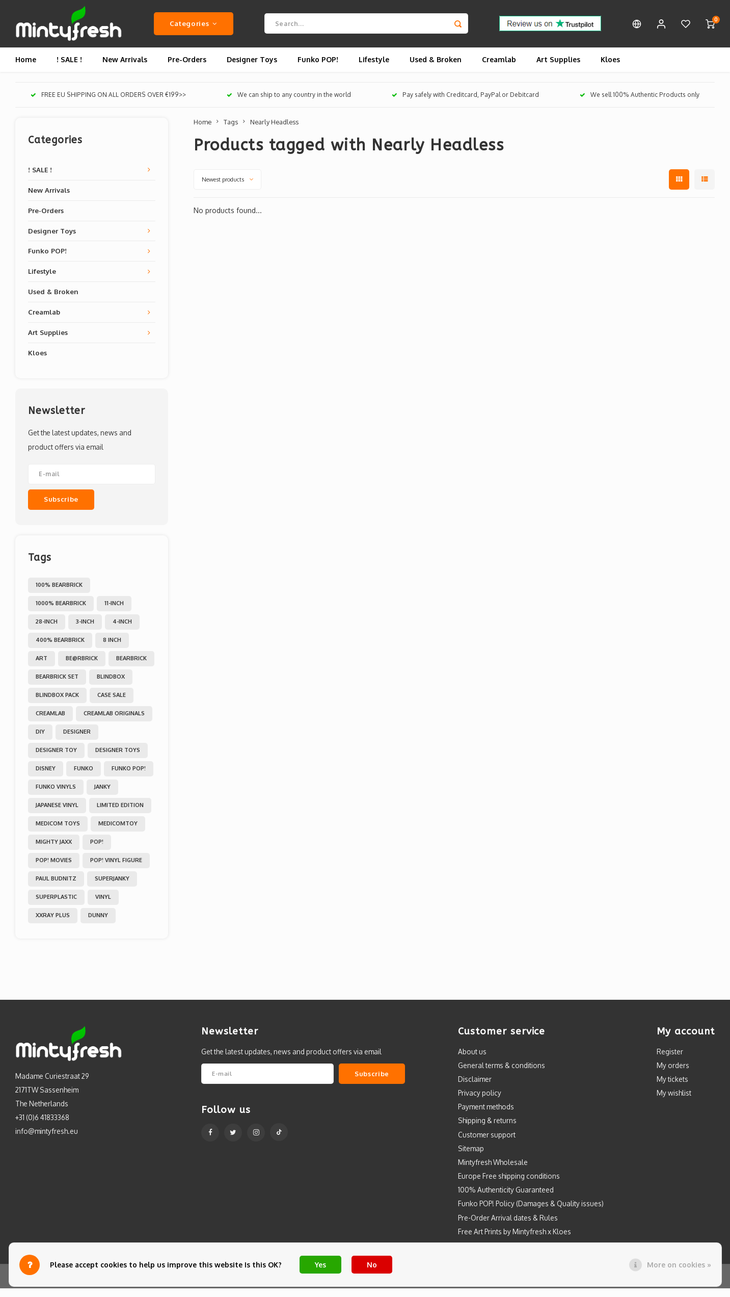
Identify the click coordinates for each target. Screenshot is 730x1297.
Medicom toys (58, 832)
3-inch (85, 630)
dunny (98, 923)
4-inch (122, 630)
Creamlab (499, 68)
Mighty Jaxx (54, 850)
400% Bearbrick (60, 648)
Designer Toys (252, 68)
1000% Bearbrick (61, 611)
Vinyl (103, 905)
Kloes (610, 68)
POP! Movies (54, 868)
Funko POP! (318, 68)
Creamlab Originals (114, 721)
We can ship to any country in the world (289, 104)
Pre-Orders (187, 68)
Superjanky (112, 887)
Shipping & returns (487, 1129)
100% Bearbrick (59, 593)
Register (670, 1060)
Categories (194, 27)
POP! (96, 850)
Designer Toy (56, 758)
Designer (77, 740)
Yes (320, 1264)
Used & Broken (436, 68)
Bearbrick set (57, 685)
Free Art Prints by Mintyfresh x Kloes (514, 1240)
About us (472, 1060)
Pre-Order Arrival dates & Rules (508, 1226)
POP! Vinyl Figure (116, 868)
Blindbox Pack (57, 703)
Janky (102, 795)
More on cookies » (679, 1264)
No (372, 1264)
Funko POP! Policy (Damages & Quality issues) (531, 1212)
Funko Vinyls (56, 795)
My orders (673, 1074)
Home (25, 68)
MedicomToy (118, 832)
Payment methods (486, 1115)
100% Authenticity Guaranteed (506, 1199)
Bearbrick (131, 666)
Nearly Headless (274, 130)
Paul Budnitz (56, 887)
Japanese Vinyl (57, 813)
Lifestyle (374, 68)
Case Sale (111, 703)
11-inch (114, 611)
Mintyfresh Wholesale (493, 1170)
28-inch (47, 630)
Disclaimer (475, 1087)
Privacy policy (479, 1102)
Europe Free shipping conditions (509, 1185)
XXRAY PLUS (53, 923)
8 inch (112, 648)
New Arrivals (124, 68)
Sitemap (471, 1157)
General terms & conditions (501, 1074)
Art (41, 666)
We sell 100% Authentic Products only (639, 104)
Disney (46, 777)
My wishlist (674, 1102)
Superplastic (56, 905)
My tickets (672, 1087)
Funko (83, 777)
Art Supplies (558, 68)
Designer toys (117, 758)
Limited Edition (120, 813)
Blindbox (111, 685)
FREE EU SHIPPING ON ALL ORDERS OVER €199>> (108, 104)
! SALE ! (69, 68)
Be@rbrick (82, 666)
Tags (231, 130)
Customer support (487, 1143)
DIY (40, 740)
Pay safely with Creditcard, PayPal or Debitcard (465, 104)
